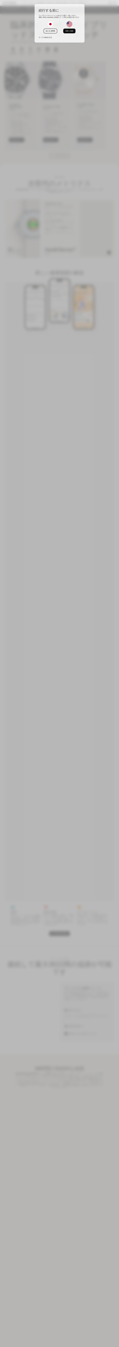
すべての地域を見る (45, 37)
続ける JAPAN (50, 31)
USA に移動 (69, 31)
